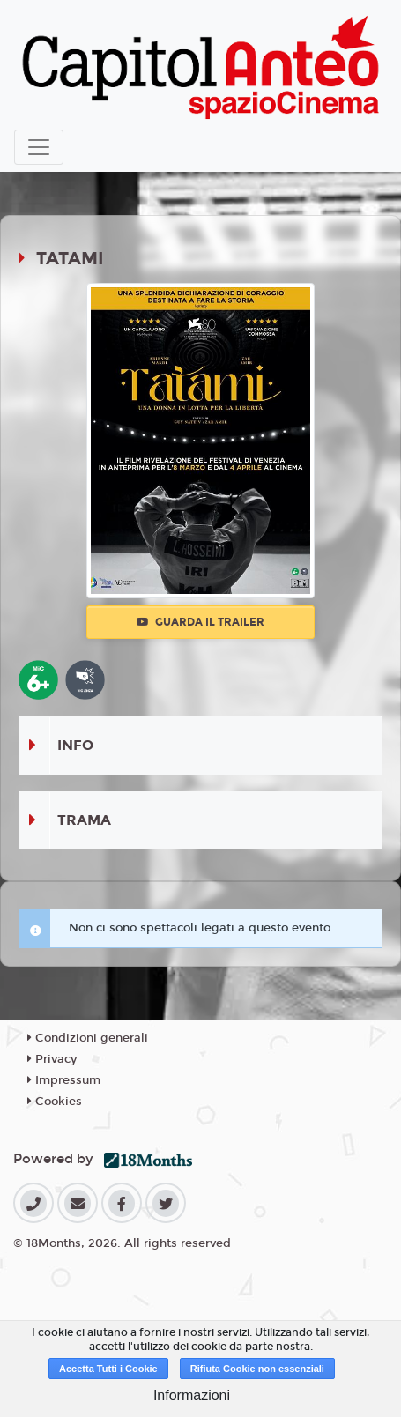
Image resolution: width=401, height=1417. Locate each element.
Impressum (63, 1080)
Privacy (52, 1059)
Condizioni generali (87, 1038)
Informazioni (191, 1395)
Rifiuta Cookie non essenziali (257, 1368)
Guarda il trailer (200, 622)
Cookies (54, 1101)
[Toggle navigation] (38, 147)
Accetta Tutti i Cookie (108, 1368)
